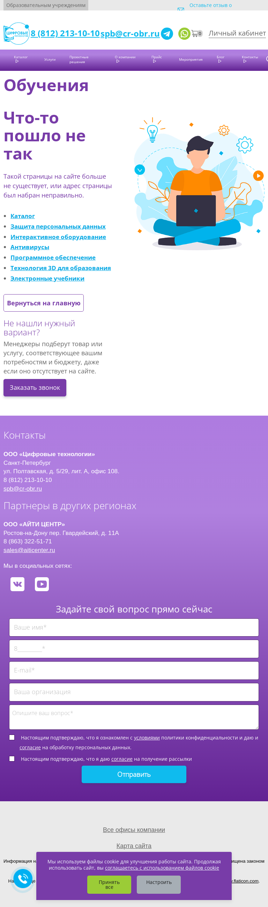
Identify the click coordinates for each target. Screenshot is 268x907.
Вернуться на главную (44, 303)
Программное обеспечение (53, 257)
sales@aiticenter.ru (29, 550)
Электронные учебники (47, 278)
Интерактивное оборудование (58, 236)
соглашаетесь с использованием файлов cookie (162, 867)
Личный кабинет (237, 33)
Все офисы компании (134, 829)
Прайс (156, 56)
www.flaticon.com (241, 881)
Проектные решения (79, 59)
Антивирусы (29, 247)
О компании (125, 56)
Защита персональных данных (58, 226)
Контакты (250, 56)
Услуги (49, 59)
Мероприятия (191, 59)
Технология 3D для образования (60, 267)
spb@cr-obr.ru (130, 33)
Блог (220, 56)
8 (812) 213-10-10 (65, 33)
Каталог (21, 56)
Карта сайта (134, 845)
